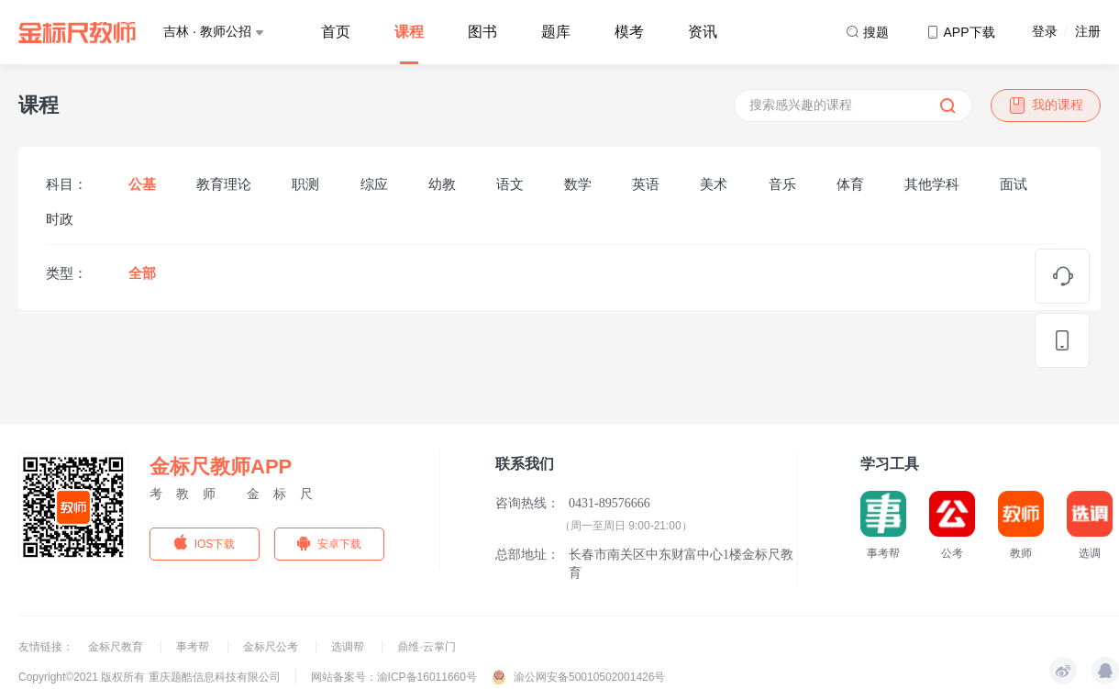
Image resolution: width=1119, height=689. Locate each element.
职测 (305, 184)
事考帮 (194, 646)
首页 (335, 31)
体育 (850, 184)
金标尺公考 (272, 646)
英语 (645, 184)
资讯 (702, 31)
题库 (556, 31)
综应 (374, 184)
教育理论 (223, 184)
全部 (142, 273)
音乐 (782, 184)
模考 (629, 31)
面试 (1013, 184)
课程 (409, 31)
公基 (142, 184)
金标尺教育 (117, 646)
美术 (713, 184)
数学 (578, 184)
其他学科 (931, 184)
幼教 (442, 184)
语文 (510, 184)
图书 (482, 31)
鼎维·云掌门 (426, 646)
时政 (59, 219)
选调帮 (349, 646)
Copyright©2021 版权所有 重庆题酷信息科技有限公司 (149, 677)
